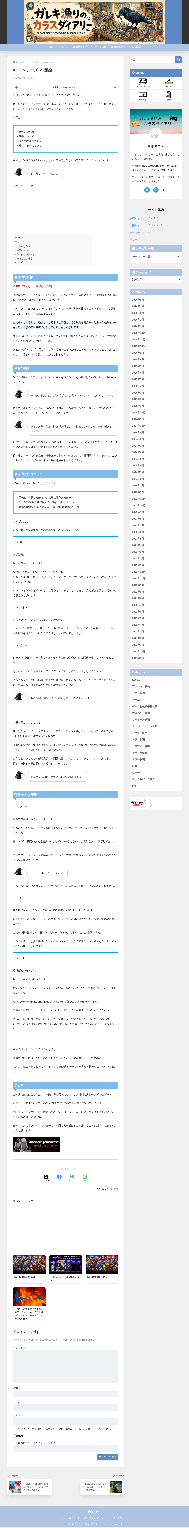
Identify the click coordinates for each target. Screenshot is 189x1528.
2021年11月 (138, 658)
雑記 (134, 786)
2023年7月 (138, 525)
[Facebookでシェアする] (59, 1178)
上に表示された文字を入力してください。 (37, 1444)
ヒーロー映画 (139, 752)
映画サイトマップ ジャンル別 (89, 47)
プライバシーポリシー (100, 1519)
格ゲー (136, 772)
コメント (19, 1349)
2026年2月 (138, 319)
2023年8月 (138, 518)
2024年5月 (138, 459)
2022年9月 (138, 591)
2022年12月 (138, 572)
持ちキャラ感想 (24, 258)
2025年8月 (138, 359)
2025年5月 (138, 379)
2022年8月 (138, 598)
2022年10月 (138, 585)
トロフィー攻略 (141, 746)
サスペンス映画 (141, 713)
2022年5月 (138, 618)
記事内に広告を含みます (63, 87)
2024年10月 (138, 425)
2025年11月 (138, 339)
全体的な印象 (23, 246)
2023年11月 (138, 499)
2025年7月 (138, 366)
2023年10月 (138, 505)
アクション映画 (141, 686)
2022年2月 (138, 638)
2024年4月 (138, 465)
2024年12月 (138, 412)
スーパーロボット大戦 (144, 726)
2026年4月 (138, 306)
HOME (94, 1513)
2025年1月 (138, 406)
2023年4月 (138, 545)
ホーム (52, 47)
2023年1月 (138, 565)
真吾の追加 (22, 250)
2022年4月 (138, 625)
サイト (16, 1416)
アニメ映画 (138, 693)
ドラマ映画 (138, 739)
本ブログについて (78, 1519)
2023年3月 (138, 552)
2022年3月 (138, 631)
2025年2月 (138, 399)
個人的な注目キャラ (27, 254)
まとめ (20, 262)
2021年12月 (138, 651)
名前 (17, 1389)
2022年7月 (138, 605)
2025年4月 (138, 386)
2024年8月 (138, 439)
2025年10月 (138, 346)
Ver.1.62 (34, 95)
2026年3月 (138, 313)
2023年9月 (138, 512)
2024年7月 (138, 445)
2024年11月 (138, 419)
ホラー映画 (138, 759)
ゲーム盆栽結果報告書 (144, 706)
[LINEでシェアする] (85, 1178)
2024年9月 (138, 432)
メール (18, 1403)
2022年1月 (138, 644)
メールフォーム (120, 1519)
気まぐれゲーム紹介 (143, 779)
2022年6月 (138, 611)
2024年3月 (138, 472)
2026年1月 (138, 326)
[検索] (178, 59)
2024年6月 (138, 452)
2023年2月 (138, 558)
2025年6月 (138, 372)
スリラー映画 (139, 732)
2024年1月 (138, 485)
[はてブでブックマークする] (72, 1178)
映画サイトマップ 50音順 (125, 47)
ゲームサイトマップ (141, 232)
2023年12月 (138, 492)
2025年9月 (138, 352)
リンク (133, 240)
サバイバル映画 (141, 719)
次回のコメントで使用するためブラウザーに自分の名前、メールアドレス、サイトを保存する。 (64, 1430)
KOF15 (114, 1188)
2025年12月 (138, 333)
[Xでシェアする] (46, 1178)
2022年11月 (138, 578)
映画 (134, 766)
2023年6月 (138, 532)
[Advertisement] (66, 210)
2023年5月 (138, 538)
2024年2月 (138, 479)
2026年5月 (138, 299)
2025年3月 (138, 392)
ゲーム (64, 47)
